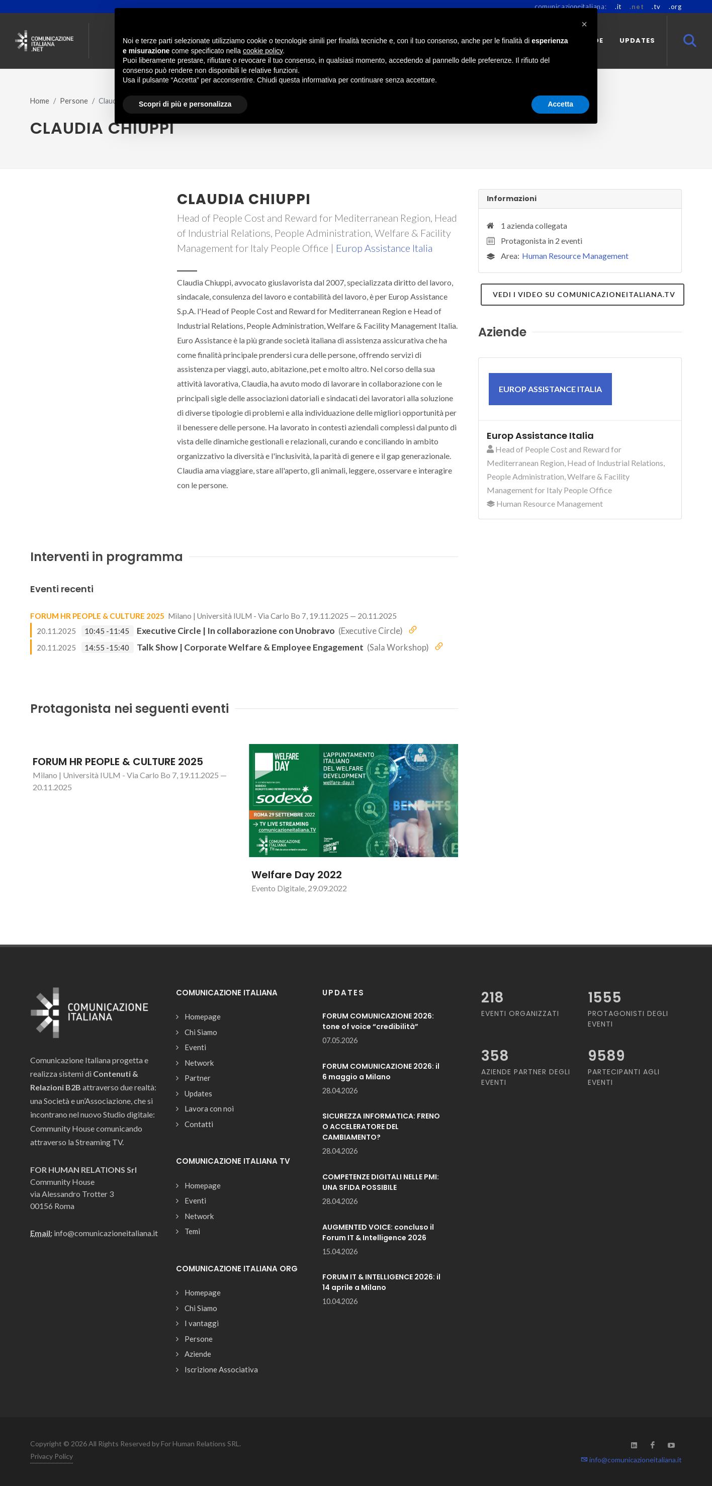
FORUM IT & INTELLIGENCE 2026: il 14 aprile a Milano (381, 1282)
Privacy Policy (51, 1456)
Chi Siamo (201, 1032)
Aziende (198, 1353)
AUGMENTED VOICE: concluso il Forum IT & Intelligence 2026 (378, 1232)
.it (618, 7)
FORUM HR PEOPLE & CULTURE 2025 (97, 615)
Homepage (203, 1016)
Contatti (199, 1124)
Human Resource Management (575, 255)
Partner (198, 1077)
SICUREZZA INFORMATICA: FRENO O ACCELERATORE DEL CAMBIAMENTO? (381, 1126)
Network (199, 1062)
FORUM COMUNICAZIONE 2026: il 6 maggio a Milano (380, 1071)
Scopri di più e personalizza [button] (185, 104)
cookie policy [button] (263, 51)
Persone (74, 101)
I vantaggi (202, 1323)
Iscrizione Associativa (221, 1369)
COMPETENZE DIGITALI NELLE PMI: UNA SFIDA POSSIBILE (380, 1182)
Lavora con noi (209, 1108)
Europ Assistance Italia (384, 248)
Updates (198, 1093)
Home (39, 101)
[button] (584, 24)
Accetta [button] (560, 104)
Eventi (195, 1047)
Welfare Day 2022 (296, 875)
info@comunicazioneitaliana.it (631, 1459)
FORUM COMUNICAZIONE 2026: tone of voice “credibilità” (378, 1021)
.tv (656, 7)
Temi (192, 1231)
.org (675, 7)
